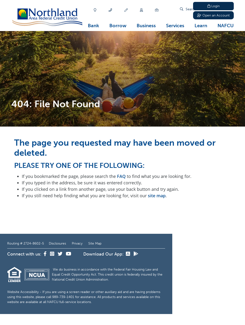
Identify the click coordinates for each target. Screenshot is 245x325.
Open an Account (213, 15)
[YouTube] (68, 254)
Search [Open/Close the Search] (180, 10)
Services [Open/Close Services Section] (175, 25)
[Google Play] (135, 254)
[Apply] (126, 10)
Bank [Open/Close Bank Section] (93, 25)
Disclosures (57, 243)
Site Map (94, 243)
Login (213, 6)
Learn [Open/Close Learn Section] (201, 25)
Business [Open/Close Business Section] (146, 25)
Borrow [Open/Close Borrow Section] (117, 25)
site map (157, 195)
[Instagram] (52, 254)
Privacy (77, 243)
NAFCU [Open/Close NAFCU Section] (225, 25)
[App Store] (128, 254)
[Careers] (156, 10)
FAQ (121, 176)
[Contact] (110, 10)
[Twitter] (60, 254)
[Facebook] (45, 254)
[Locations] (95, 10)
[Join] (141, 10)
